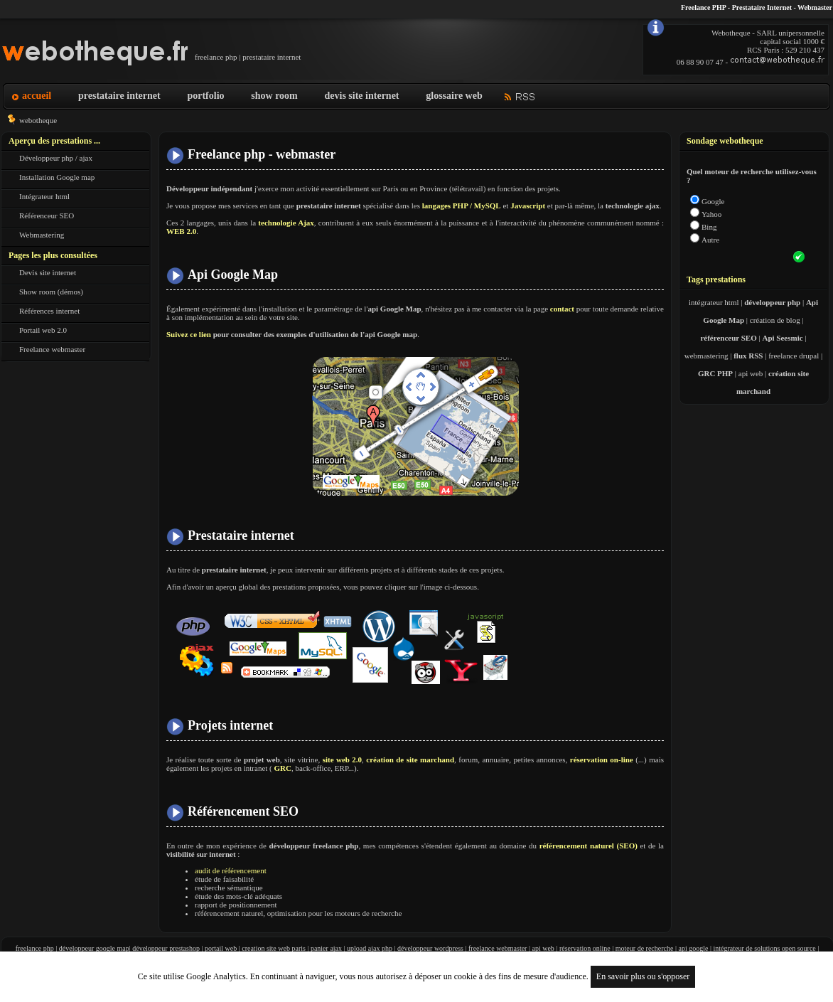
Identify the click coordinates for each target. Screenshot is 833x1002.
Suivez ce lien (188, 334)
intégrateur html (714, 302)
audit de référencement (231, 870)
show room (274, 95)
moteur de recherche (645, 948)
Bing (709, 227)
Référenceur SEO (46, 215)
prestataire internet (119, 95)
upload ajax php (369, 948)
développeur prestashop (166, 948)
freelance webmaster (497, 948)
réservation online (585, 948)
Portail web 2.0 (43, 330)
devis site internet (362, 95)
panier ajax (326, 948)
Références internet (49, 311)
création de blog (775, 320)
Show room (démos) (51, 291)
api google (693, 948)
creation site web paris (274, 948)
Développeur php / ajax (55, 158)
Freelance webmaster (52, 349)
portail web (221, 948)
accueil (36, 95)
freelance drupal (793, 355)
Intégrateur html (44, 196)
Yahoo (711, 214)
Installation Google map (57, 177)
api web (750, 373)
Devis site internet (47, 272)
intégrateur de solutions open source (764, 948)
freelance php (35, 948)
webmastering (706, 355)
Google (713, 201)
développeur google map (94, 948)
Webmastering (41, 234)
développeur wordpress (430, 948)
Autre (710, 239)
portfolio (205, 95)
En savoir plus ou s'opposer (642, 976)
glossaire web (454, 95)
